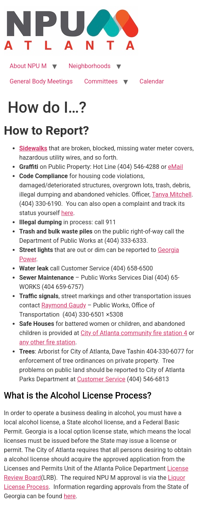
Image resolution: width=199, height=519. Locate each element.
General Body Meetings (41, 81)
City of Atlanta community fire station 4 (134, 333)
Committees (101, 81)
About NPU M (28, 66)
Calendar (151, 81)
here (67, 213)
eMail (175, 166)
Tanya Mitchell (172, 194)
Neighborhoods (89, 66)
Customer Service (101, 379)
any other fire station (47, 342)
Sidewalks (33, 148)
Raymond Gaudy (63, 305)
